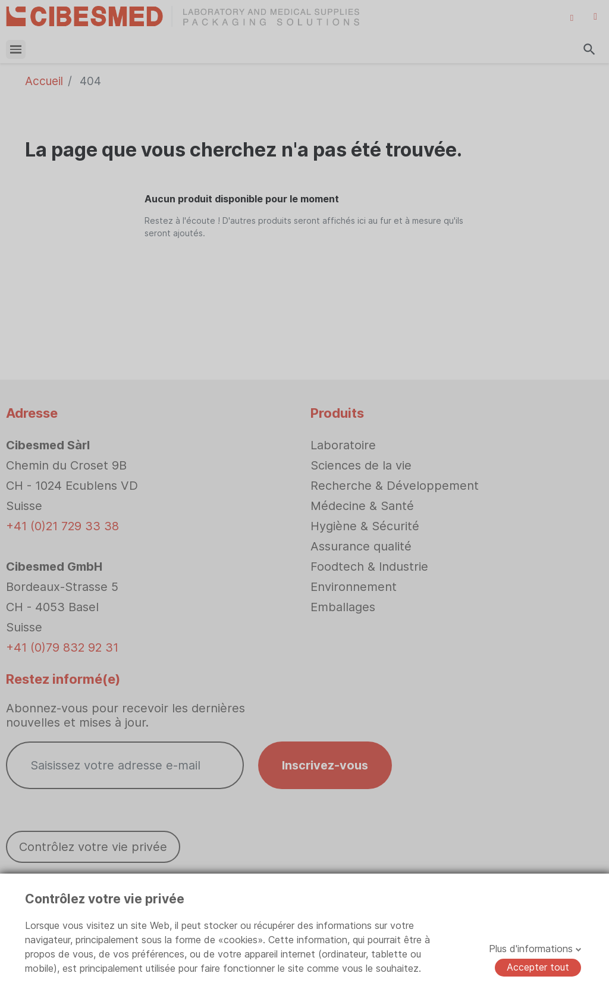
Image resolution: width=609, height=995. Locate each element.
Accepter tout (538, 967)
